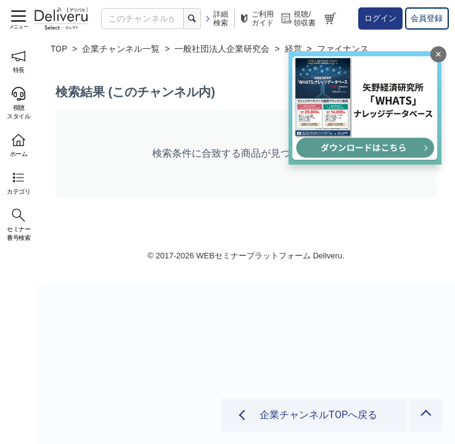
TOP (59, 49)
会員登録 (427, 18)
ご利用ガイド (256, 18)
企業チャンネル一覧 (121, 49)
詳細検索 (216, 18)
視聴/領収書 (298, 18)
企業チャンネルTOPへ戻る (318, 415)
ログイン (380, 18)
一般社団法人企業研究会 (221, 49)
